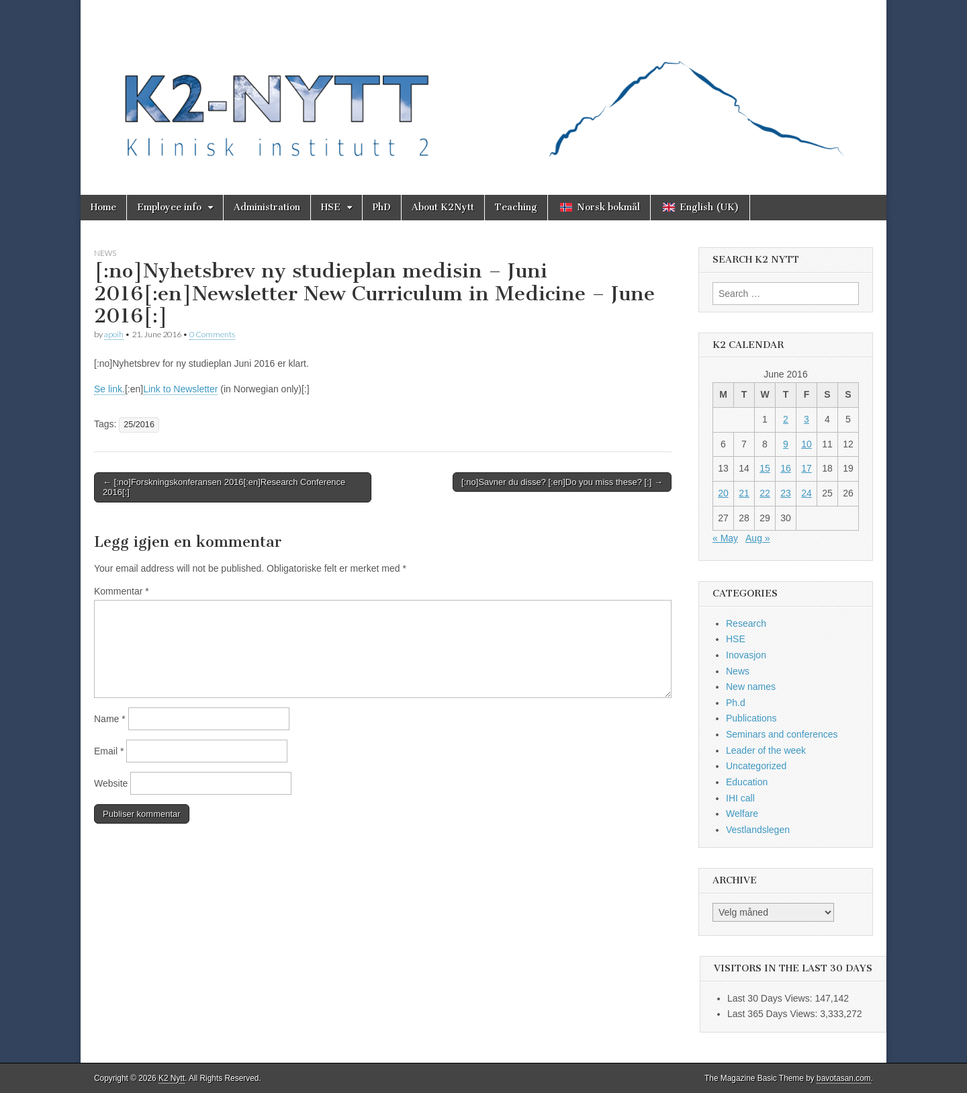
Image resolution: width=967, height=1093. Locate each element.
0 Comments (212, 334)
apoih (114, 334)
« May (725, 538)
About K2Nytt (443, 207)
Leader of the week (766, 750)
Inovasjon (746, 655)
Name (110, 718)
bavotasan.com (844, 1078)
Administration (267, 207)
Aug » (757, 538)
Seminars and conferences (782, 734)
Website (111, 783)
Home (103, 207)
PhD (382, 207)
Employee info (169, 207)
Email (109, 751)
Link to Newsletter (180, 389)
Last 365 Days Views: (773, 1013)
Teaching (516, 207)
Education (747, 782)
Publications (751, 718)
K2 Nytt (171, 1078)
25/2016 (139, 424)
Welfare (742, 813)
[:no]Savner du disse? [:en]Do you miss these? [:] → (562, 482)
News (105, 253)
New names (751, 686)
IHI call (740, 798)
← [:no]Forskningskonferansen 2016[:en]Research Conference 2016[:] (224, 487)
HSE (330, 207)
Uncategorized (756, 765)
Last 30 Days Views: (771, 998)
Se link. (109, 389)
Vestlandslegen (758, 829)
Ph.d (735, 702)
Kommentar (121, 591)
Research (746, 623)
